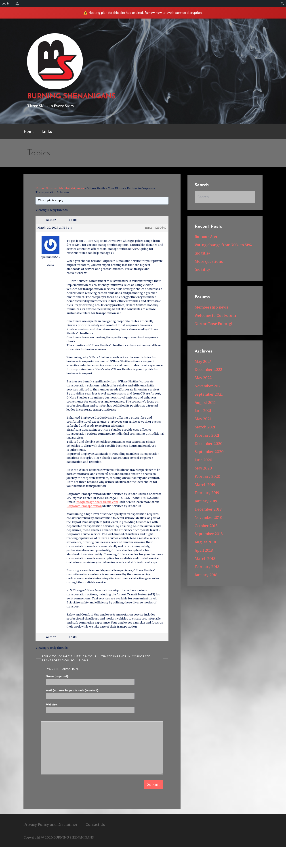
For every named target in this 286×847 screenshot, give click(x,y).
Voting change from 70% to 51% (223, 245)
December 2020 (209, 443)
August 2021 (205, 402)
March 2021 (205, 427)
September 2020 (209, 451)
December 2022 (208, 369)
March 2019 (205, 484)
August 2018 (205, 542)
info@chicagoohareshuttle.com (97, 502)
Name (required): (57, 676)
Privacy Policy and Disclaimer (50, 824)
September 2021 (209, 394)
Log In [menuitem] (6, 3)
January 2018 (206, 575)
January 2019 (206, 501)
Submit (153, 784)
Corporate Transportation (84, 506)
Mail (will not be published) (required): (72, 690)
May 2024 (203, 361)
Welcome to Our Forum (215, 315)
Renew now (153, 13)
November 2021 (208, 386)
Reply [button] (148, 227)
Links (47, 131)
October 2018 (206, 526)
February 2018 (207, 566)
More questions (209, 261)
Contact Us (95, 824)
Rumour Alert (207, 236)
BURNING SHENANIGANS (71, 96)
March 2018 (205, 558)
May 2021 (203, 419)
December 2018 (208, 509)
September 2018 (209, 534)
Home (29, 131)
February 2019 (207, 492)
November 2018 (208, 517)
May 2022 (203, 378)
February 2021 (207, 435)
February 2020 (207, 476)
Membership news (71, 188)
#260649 (160, 227)
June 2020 (203, 460)
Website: (51, 704)
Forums (51, 188)
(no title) (202, 253)
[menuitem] (16, 3)
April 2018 (204, 550)
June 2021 (203, 410)
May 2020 (203, 468)
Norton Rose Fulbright (215, 323)
